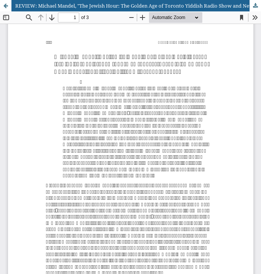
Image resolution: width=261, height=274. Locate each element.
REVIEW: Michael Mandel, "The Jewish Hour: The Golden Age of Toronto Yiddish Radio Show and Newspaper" (138, 5)
